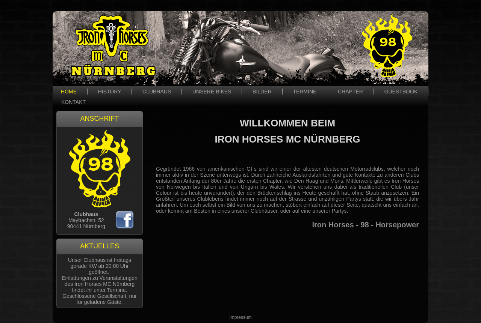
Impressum (240, 317)
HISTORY (109, 92)
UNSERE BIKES (211, 92)
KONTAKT (73, 102)
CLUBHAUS (156, 92)
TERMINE (304, 92)
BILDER (262, 92)
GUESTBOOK (401, 92)
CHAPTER (350, 92)
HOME (69, 92)
